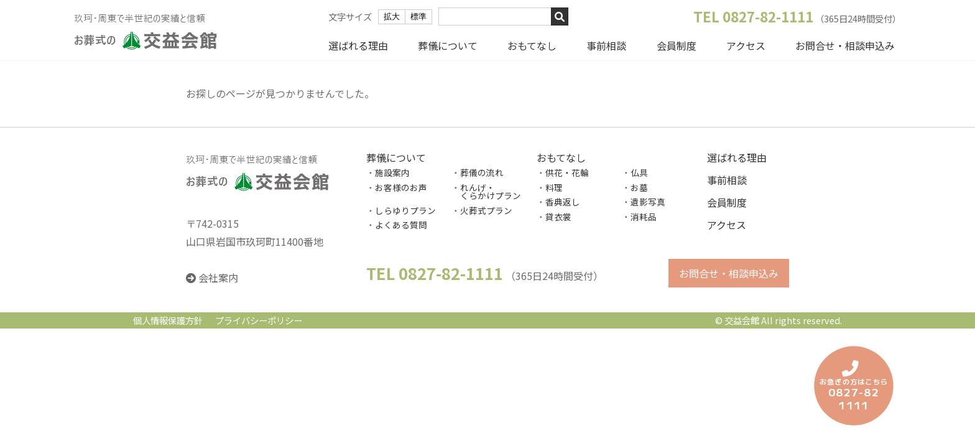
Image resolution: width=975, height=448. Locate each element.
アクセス (745, 45)
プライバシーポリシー (258, 320)
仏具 (639, 172)
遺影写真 (648, 202)
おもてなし (532, 45)
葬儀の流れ (482, 172)
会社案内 (218, 278)
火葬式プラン (486, 210)
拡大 (392, 16)
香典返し (562, 202)
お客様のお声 (401, 187)
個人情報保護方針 (168, 320)
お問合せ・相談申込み (845, 45)
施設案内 (392, 172)
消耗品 (644, 216)
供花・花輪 (567, 172)
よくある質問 (401, 225)
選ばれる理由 (358, 45)
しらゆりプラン (405, 210)
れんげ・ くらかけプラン (486, 191)
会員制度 (676, 45)
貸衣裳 (558, 216)
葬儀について (448, 45)
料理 (554, 187)
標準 (418, 16)
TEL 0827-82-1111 (753, 16)
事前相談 (606, 45)
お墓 (639, 187)
